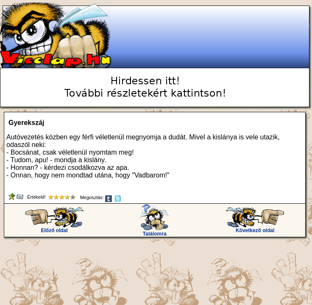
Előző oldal (54, 228)
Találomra (154, 231)
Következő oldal (255, 228)
